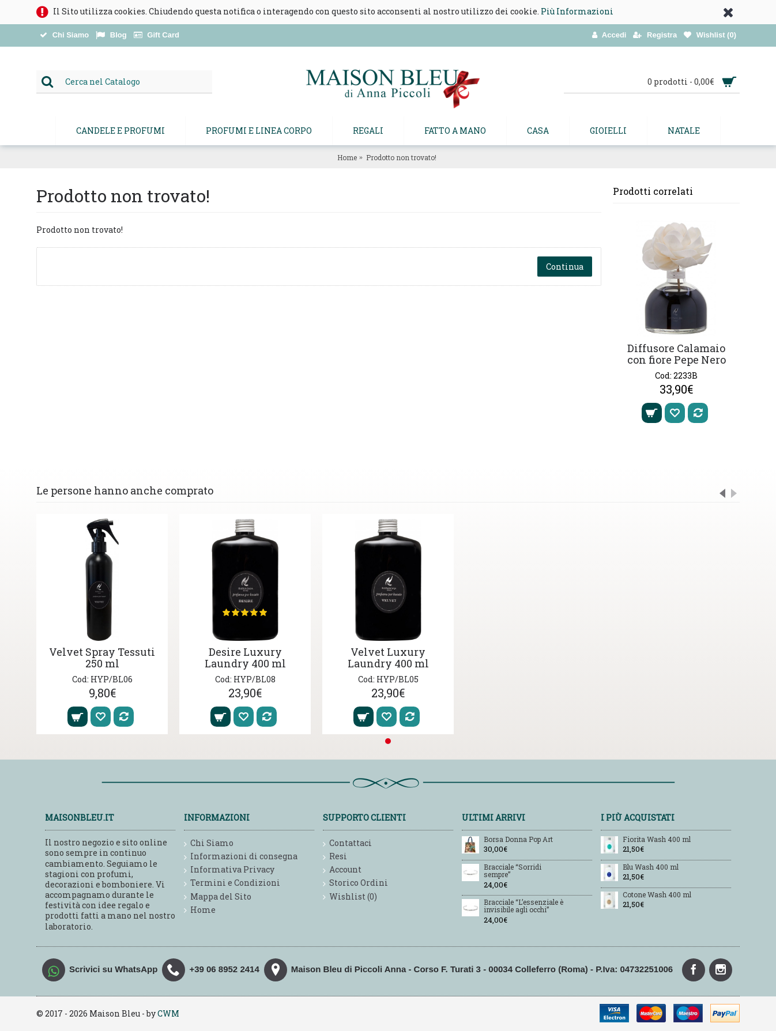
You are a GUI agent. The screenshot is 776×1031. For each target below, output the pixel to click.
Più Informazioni (577, 11)
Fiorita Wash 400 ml (657, 840)
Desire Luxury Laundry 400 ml (245, 657)
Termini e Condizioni (232, 883)
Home (347, 157)
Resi (335, 857)
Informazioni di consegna (240, 857)
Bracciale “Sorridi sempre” (512, 871)
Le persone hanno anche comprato (124, 490)
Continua (564, 266)
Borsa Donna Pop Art (518, 840)
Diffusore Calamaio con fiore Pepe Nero (676, 354)
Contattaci (347, 843)
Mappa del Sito (217, 897)
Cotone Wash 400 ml (657, 895)
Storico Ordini (355, 883)
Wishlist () (350, 897)
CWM (168, 1013)
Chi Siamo (208, 843)
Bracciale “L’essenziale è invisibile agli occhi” (523, 906)
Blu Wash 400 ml (651, 867)
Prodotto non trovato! (401, 157)
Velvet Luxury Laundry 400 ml (388, 657)
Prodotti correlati (653, 191)
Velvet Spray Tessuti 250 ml (102, 657)
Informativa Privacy (229, 870)
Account (342, 870)
